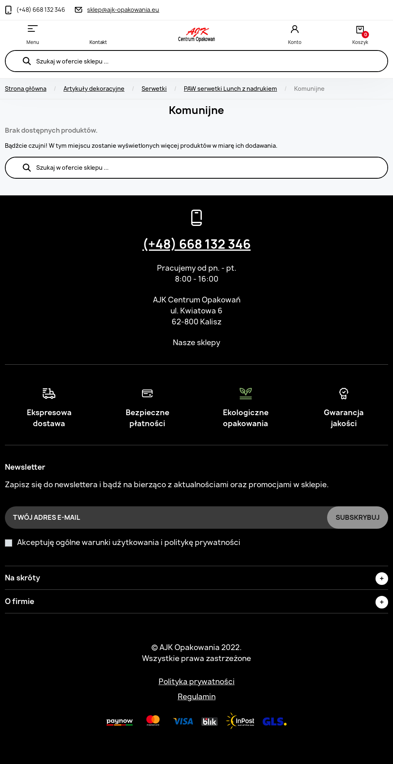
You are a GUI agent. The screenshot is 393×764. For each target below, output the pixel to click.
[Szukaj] (196, 61)
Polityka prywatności (197, 681)
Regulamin (197, 697)
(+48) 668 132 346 (196, 244)
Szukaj (26, 61)
